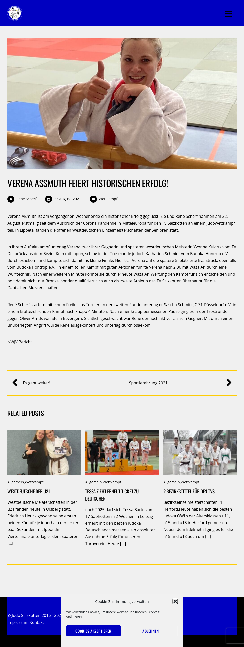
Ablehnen (150, 631)
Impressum (17, 622)
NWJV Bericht (19, 342)
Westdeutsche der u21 (28, 491)
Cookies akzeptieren (93, 631)
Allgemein (15, 482)
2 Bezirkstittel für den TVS (189, 491)
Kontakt (37, 622)
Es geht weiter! (33, 383)
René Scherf (26, 198)
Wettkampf (108, 198)
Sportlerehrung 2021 (178, 383)
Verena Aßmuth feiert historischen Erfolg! (88, 183)
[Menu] (228, 13)
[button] (175, 601)
